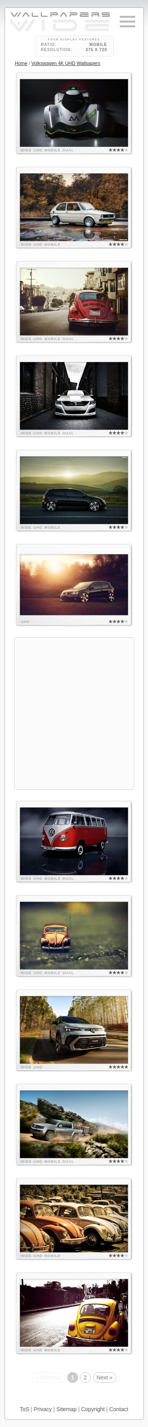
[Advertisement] (74, 712)
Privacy (43, 1409)
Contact (118, 1409)
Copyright (93, 1409)
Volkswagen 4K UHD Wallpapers (66, 63)
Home (21, 63)
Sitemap (66, 1409)
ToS (24, 1409)
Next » (104, 1377)
